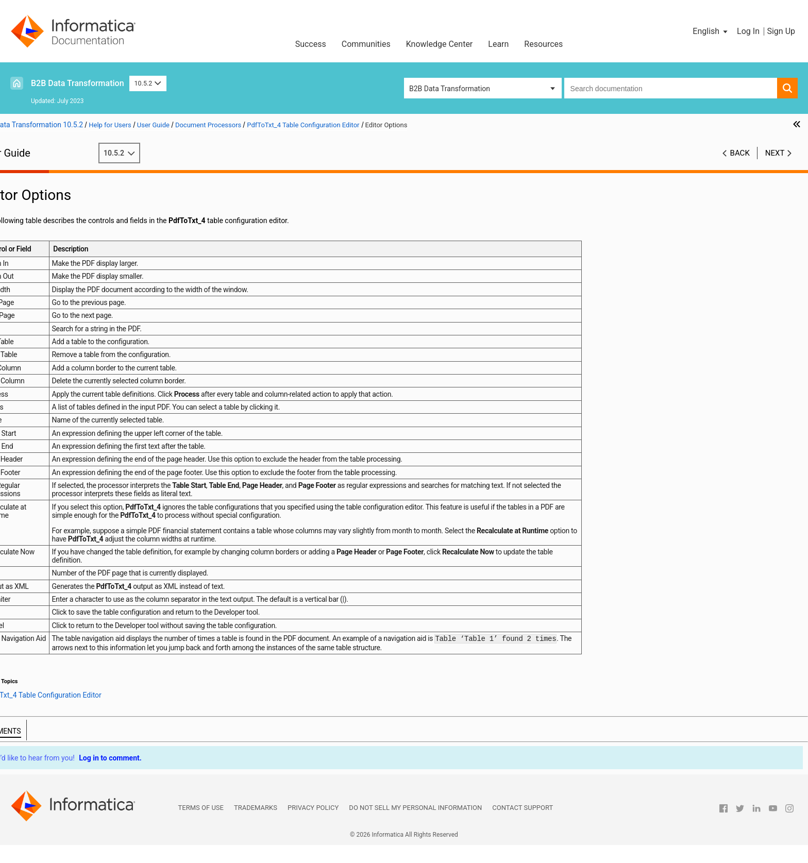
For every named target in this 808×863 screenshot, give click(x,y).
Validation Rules (43, 514)
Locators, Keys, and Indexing (62, 482)
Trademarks (255, 826)
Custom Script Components (61, 525)
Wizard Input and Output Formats (70, 211)
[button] (711, 31)
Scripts (28, 287)
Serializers (33, 460)
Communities (366, 44)
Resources (543, 44)
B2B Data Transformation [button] (449, 88)
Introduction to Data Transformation (74, 189)
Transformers (38, 438)
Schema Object (41, 265)
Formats (30, 406)
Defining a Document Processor (83, 341)
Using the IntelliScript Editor (61, 233)
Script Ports (36, 308)
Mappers (31, 471)
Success (310, 44)
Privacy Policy (313, 826)
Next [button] (775, 153)
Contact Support (522, 826)
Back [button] (740, 153)
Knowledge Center (439, 44)
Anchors (30, 428)
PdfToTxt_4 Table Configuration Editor (93, 373)
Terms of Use (201, 826)
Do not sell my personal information (415, 826)
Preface (29, 179)
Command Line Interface (56, 276)
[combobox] (670, 88)
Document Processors (52, 319)
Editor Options (66, 384)
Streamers (33, 492)
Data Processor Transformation (67, 200)
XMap (26, 244)
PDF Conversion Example (83, 395)
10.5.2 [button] (147, 83)
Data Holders (38, 417)
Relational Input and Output (60, 222)
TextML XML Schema (67, 363)
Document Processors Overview (84, 330)
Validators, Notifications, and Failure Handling (89, 503)
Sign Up (781, 31)
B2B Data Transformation (77, 83)
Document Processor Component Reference (103, 352)
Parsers (29, 298)
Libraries (31, 254)
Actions (29, 449)
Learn (498, 44)
